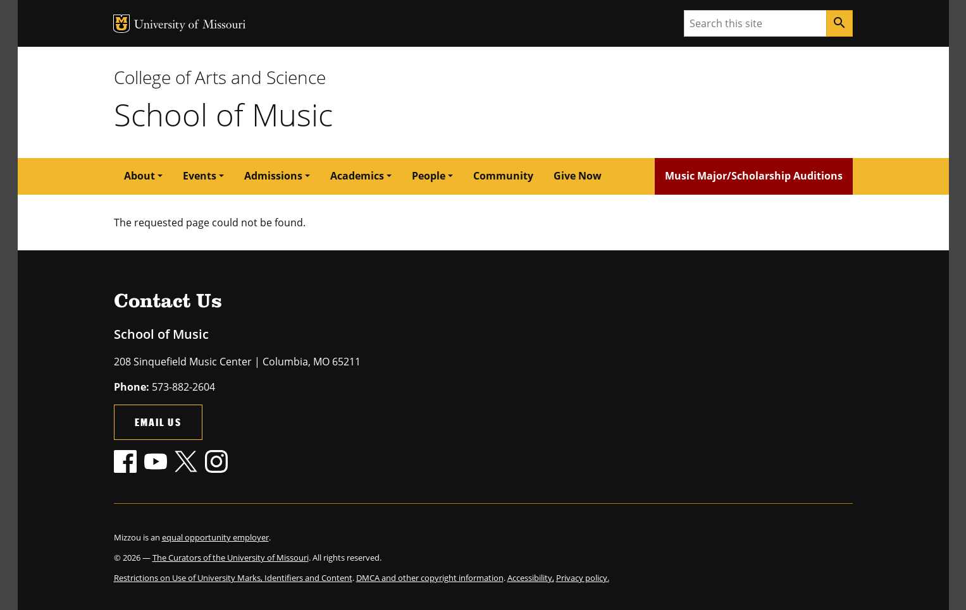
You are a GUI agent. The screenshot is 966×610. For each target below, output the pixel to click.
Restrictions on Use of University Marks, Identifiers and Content (233, 577)
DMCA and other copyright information (430, 577)
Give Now (578, 176)
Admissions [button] (273, 176)
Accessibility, (530, 577)
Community (503, 176)
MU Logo (121, 24)
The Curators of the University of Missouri (230, 557)
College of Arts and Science (220, 77)
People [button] (428, 176)
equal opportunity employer (215, 537)
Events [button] (199, 176)
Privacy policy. (582, 577)
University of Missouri (190, 25)
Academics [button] (357, 176)
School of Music (223, 114)
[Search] (839, 23)
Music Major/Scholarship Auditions (754, 176)
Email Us (158, 422)
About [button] (139, 176)
